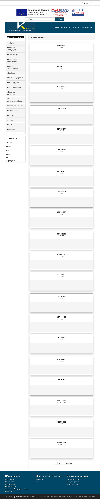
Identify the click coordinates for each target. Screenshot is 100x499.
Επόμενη (69, 463)
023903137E (61, 66)
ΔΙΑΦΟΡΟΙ (9, 143)
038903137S (61, 442)
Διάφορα (11, 129)
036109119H (61, 275)
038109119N (61, 400)
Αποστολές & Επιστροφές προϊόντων (16, 489)
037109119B (61, 317)
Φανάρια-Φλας (13, 111)
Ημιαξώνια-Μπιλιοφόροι (12, 60)
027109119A (61, 109)
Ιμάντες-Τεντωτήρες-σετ (13, 67)
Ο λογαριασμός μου (78, 27)
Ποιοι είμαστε (9, 482)
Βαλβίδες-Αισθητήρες (11, 49)
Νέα (37, 482)
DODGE (8, 146)
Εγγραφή (85, 3)
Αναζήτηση (59, 19)
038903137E (61, 422)
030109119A (61, 192)
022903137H (61, 46)
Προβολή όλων (10, 161)
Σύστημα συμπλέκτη (15, 106)
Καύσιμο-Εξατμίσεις (15, 78)
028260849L (61, 171)
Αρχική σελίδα (58, 27)
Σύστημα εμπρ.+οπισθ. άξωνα (14, 100)
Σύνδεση (91, 3)
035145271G (61, 234)
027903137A (61, 129)
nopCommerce (17, 497)
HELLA (8, 158)
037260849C (61, 359)
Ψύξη (10, 125)
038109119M (61, 380)
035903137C (61, 254)
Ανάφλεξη (11, 43)
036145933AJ (61, 297)
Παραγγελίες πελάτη (73, 482)
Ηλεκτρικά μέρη (14, 54)
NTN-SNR (9, 150)
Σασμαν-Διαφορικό (15, 87)
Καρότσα (11, 73)
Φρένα (10, 120)
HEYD (8, 154)
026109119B (61, 87)
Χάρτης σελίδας (10, 479)
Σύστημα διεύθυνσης (11, 93)
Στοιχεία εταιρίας (10, 484)
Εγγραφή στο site (10, 486)
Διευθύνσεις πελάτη (73, 484)
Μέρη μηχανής (13, 82)
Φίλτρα (11, 115)
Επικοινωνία (89, 27)
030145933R (61, 212)
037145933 (61, 337)
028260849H (61, 149)
